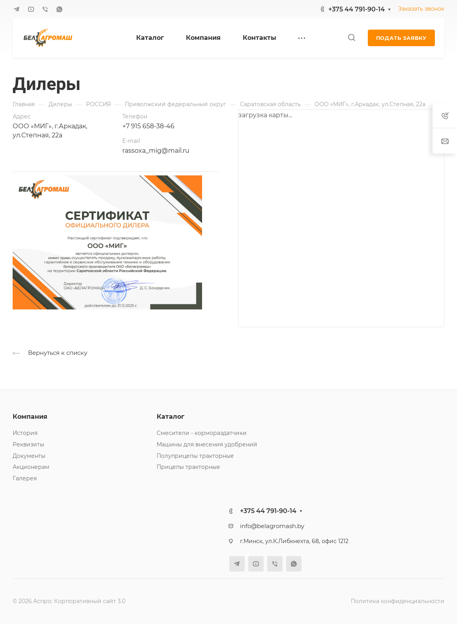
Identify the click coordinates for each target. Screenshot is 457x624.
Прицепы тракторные (188, 467)
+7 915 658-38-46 (148, 126)
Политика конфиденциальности (397, 601)
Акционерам (31, 467)
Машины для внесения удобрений (207, 444)
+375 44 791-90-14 (356, 9)
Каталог (170, 416)
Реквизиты (28, 444)
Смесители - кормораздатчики (202, 433)
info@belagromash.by (272, 526)
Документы (29, 456)
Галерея (25, 478)
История (25, 433)
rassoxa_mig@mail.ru (155, 150)
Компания (30, 416)
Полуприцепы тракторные (195, 456)
